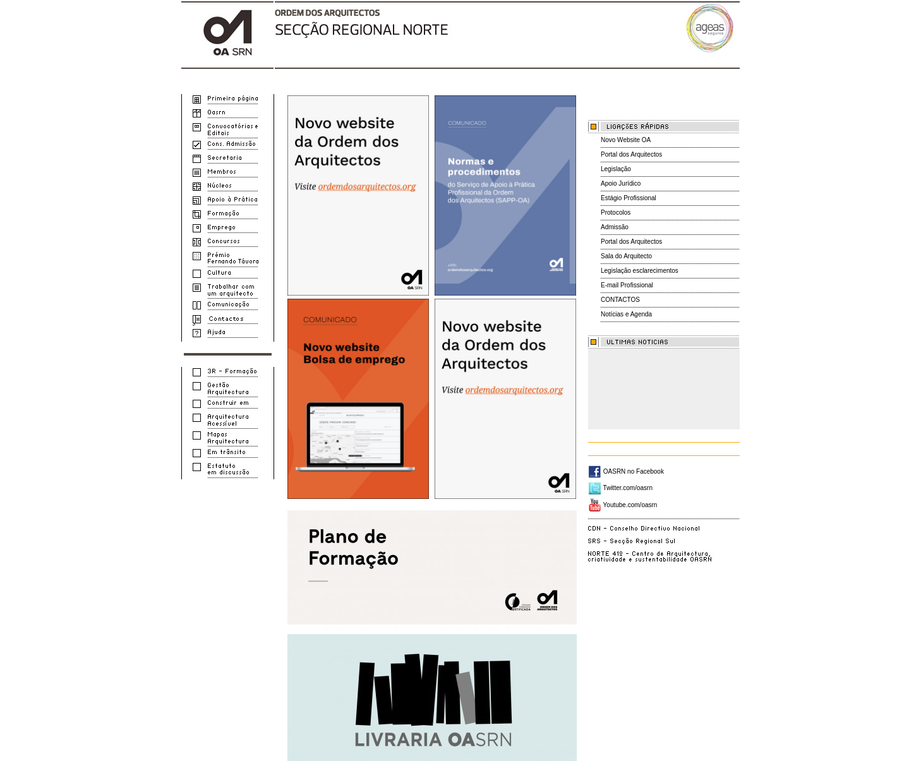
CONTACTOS (620, 299)
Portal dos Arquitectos (631, 154)
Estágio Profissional (628, 198)
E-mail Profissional (627, 285)
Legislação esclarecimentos (639, 270)
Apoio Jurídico (621, 183)
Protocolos (615, 212)
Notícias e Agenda (626, 314)
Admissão (615, 227)
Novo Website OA (626, 139)
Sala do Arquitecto (626, 256)
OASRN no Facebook (626, 471)
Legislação (616, 168)
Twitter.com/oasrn (620, 487)
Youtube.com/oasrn (622, 504)
